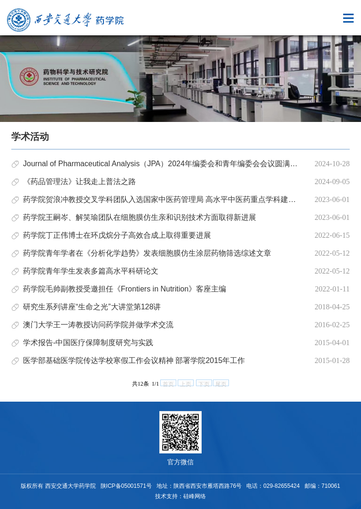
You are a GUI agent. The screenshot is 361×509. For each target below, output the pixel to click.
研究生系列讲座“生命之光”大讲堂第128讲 (92, 307)
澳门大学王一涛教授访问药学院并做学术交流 (98, 325)
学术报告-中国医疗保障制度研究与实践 (88, 343)
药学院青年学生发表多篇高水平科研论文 (90, 271)
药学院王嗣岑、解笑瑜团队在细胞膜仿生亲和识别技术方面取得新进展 (139, 217)
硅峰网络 (194, 496)
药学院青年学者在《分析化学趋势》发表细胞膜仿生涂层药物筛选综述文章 (147, 253)
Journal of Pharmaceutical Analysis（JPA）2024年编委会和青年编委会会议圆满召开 (164, 164)
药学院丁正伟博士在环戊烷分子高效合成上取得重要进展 (117, 235)
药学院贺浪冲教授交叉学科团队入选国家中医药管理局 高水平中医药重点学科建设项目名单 (174, 199)
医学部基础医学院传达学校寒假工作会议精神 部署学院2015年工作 (134, 360)
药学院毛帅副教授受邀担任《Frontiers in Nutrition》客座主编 (124, 289)
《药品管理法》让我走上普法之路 (79, 182)
